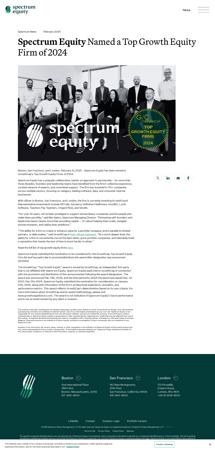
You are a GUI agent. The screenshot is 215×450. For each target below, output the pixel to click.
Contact (90, 421)
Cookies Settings (164, 444)
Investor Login (111, 421)
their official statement (83, 234)
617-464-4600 (71, 395)
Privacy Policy (104, 431)
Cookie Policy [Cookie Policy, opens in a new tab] (72, 446)
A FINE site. (169, 427)
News (186, 10)
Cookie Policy (118, 431)
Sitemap (130, 431)
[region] (107, 444)
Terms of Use (89, 431)
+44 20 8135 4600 (169, 395)
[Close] (210, 444)
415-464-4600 (119, 395)
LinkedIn (73, 421)
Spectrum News (27, 31)
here (70, 247)
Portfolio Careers (137, 421)
